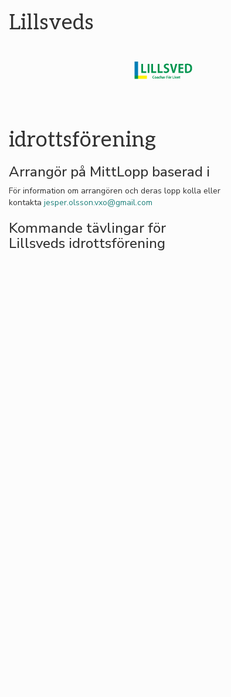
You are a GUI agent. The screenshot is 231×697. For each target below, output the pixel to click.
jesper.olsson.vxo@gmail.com (98, 202)
